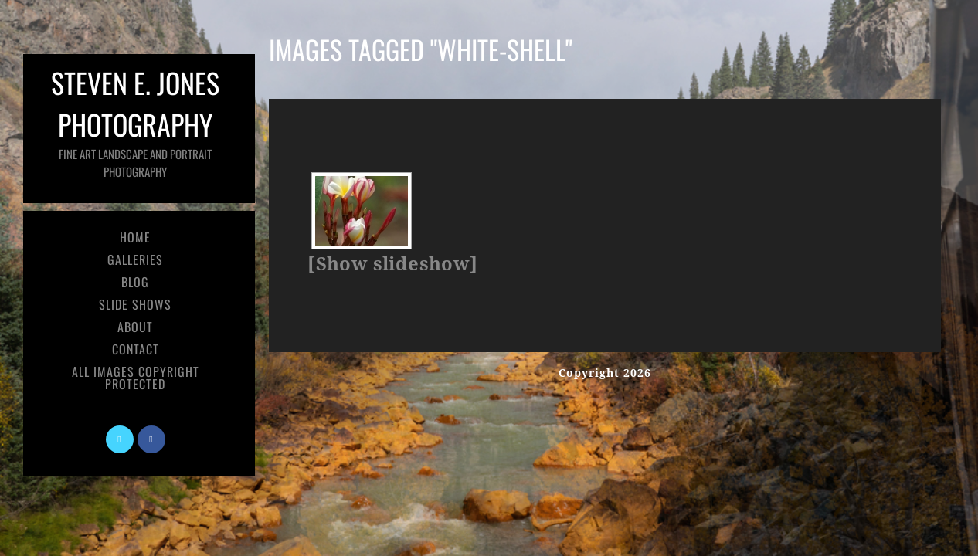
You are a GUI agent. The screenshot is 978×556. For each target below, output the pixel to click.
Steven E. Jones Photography (135, 121)
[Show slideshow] (392, 264)
